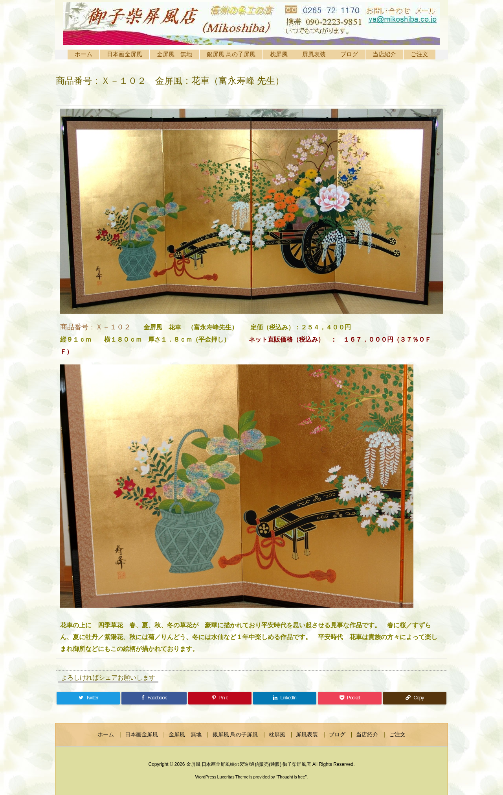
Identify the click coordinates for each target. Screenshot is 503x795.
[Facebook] (153, 698)
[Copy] (414, 698)
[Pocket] (349, 698)
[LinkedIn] (284, 698)
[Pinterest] (220, 698)
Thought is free (291, 777)
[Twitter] (88, 698)
